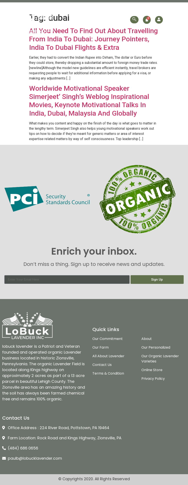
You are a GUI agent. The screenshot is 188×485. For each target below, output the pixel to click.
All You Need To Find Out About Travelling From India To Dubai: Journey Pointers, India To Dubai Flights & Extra (93, 39)
